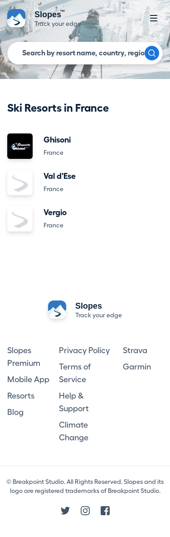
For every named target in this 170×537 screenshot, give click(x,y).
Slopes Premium (23, 356)
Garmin (137, 367)
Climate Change (73, 431)
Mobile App (28, 379)
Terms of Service (75, 373)
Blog (15, 412)
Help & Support (74, 402)
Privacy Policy (84, 350)
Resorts (20, 396)
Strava (135, 350)
